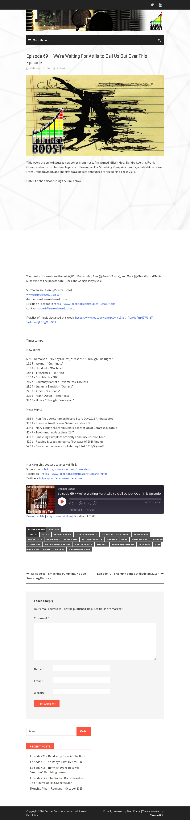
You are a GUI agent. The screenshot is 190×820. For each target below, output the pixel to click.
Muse (124, 539)
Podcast (54, 529)
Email (38, 681)
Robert (61, 68)
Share (90, 510)
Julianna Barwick (92, 539)
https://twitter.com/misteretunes (61, 478)
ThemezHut (156, 815)
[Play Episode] (62, 501)
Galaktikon (35, 539)
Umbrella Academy (53, 549)
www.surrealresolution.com (44, 294)
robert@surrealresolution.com (58, 308)
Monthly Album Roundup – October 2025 (56, 788)
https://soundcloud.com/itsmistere (67, 469)
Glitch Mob (70, 539)
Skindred (102, 544)
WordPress (133, 811)
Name (39, 669)
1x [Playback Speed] (88, 503)
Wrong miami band (79, 549)
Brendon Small (62, 534)
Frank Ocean (141, 534)
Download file (35, 516)
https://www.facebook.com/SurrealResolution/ (84, 304)
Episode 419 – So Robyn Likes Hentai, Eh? (56, 762)
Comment (41, 618)
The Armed (144, 544)
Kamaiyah (111, 539)
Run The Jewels (83, 544)
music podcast (140, 539)
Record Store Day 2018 (57, 544)
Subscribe (76, 510)
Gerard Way (53, 539)
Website (39, 693)
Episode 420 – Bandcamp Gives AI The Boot (58, 756)
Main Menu (40, 40)
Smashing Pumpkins (123, 544)
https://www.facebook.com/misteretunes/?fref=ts (74, 474)
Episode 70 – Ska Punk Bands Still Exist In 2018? (128, 573)
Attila (45, 534)
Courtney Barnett (86, 534)
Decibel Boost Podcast (116, 534)
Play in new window (59, 516)
